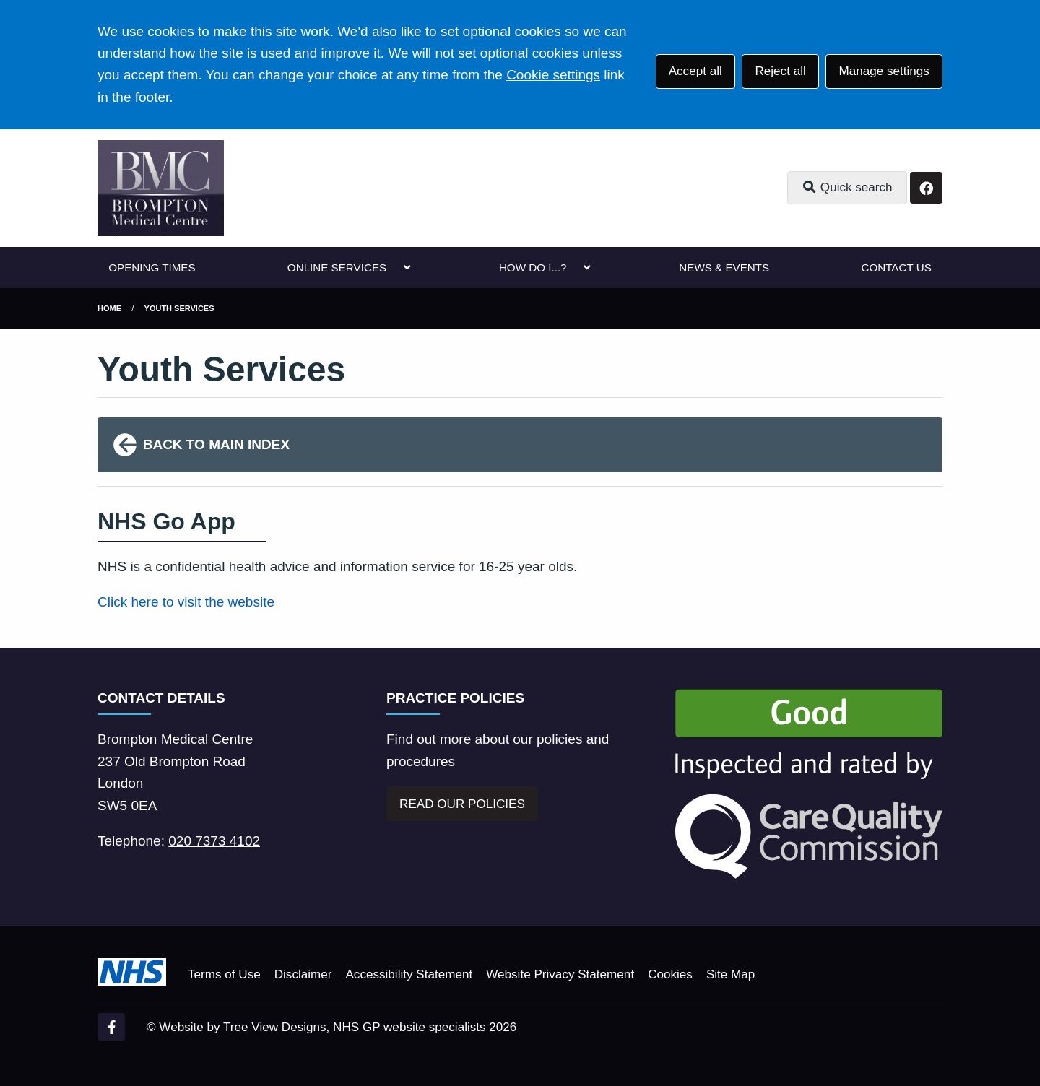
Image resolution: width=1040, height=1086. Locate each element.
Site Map (730, 974)
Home (109, 308)
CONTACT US (896, 267)
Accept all (695, 71)
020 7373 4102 (214, 840)
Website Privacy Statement (560, 974)
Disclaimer (303, 974)
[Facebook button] (926, 188)
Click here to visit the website (186, 601)
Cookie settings (553, 74)
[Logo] (161, 188)
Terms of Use (224, 974)
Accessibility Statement (408, 974)
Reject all (780, 71)
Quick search (847, 187)
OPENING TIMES (151, 267)
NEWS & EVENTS (724, 267)
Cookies (670, 974)
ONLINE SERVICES (336, 267)
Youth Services (179, 308)
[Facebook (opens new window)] (111, 1027)
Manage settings (883, 71)
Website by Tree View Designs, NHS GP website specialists (322, 1027)
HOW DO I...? (533, 267)
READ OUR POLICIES (462, 804)
